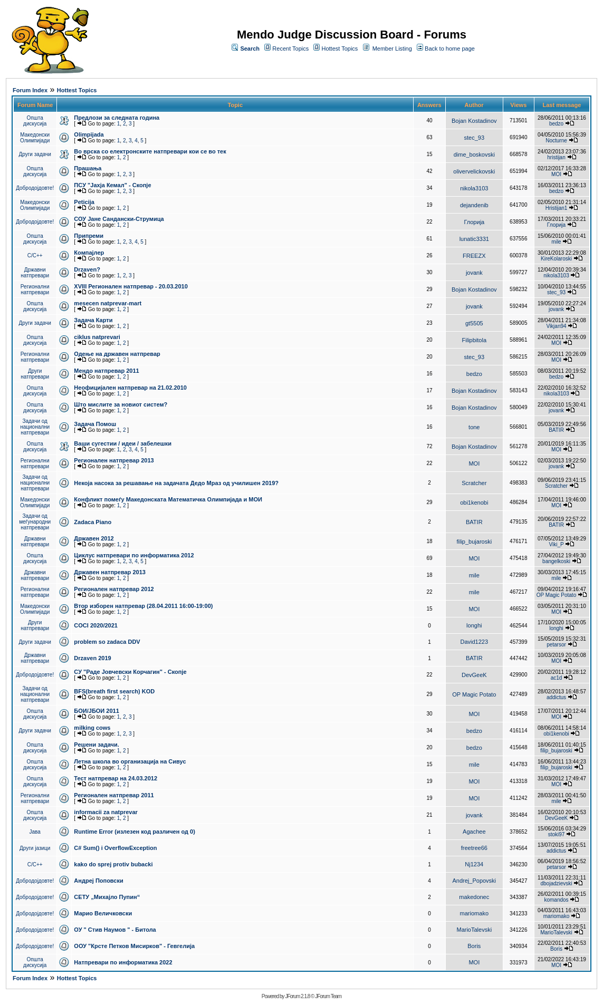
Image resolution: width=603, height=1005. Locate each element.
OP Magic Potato (556, 595)
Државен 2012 (93, 538)
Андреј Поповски (98, 880)
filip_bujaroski (474, 541)
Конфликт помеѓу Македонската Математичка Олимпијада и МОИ (168, 499)
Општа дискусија (34, 121)
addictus (556, 697)
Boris (474, 946)
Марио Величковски (103, 913)
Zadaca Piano (92, 522)
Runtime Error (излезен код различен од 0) (134, 831)
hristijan (556, 157)
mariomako (474, 913)
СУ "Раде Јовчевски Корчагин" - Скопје (130, 672)
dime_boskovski (474, 154)
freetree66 (474, 848)
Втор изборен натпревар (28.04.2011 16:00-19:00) (143, 606)
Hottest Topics (339, 48)
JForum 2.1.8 (297, 996)
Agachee (474, 831)
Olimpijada (88, 134)
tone (474, 427)
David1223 (475, 642)
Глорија (474, 222)
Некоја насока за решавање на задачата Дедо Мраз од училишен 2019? (176, 483)
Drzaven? (87, 269)
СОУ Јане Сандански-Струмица (119, 219)
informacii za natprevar (105, 812)
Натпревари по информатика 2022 (123, 962)
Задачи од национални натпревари (35, 427)
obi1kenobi (474, 502)
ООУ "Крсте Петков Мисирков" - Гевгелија (134, 946)
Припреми (88, 236)
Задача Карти (93, 320)
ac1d (556, 678)
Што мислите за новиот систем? (120, 404)
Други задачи (35, 154)
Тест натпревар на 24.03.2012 (115, 778)
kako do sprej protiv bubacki (113, 864)
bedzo (556, 124)
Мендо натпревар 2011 (106, 371)
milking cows (92, 727)
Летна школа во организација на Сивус (130, 761)
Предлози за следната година (116, 117)
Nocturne (556, 140)
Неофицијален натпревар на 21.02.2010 (130, 387)
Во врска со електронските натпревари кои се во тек (150, 151)
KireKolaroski (556, 259)
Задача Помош (95, 424)
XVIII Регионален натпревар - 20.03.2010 (130, 286)
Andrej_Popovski (474, 880)
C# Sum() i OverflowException (115, 848)
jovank (474, 272)
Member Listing (392, 48)
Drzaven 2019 (92, 658)
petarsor (556, 645)
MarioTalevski (474, 929)
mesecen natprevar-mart (107, 303)
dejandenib (474, 205)
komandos (556, 900)
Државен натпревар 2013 (110, 572)
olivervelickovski (474, 171)
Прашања (87, 168)
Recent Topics (290, 48)
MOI (556, 174)
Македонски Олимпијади (35, 137)
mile (556, 242)
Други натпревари (35, 374)
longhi (474, 625)
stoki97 (556, 834)
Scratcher (474, 483)
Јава (35, 832)
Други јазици (35, 848)
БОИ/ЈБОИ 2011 (96, 711)
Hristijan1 (556, 208)
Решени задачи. (96, 744)
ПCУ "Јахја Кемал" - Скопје (112, 185)
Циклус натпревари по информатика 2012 (134, 555)
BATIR (556, 430)
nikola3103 (474, 188)
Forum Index (30, 90)
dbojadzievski (556, 883)
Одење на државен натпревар (117, 354)
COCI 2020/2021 (96, 625)
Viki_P (556, 544)
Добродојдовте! (35, 188)
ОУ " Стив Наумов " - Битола (115, 929)
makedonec (474, 897)
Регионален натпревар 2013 (114, 460)
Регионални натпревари (35, 289)
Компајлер (89, 252)
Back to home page (450, 48)
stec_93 (474, 137)
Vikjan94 (556, 326)
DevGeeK (474, 675)
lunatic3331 (474, 239)
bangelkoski (556, 561)
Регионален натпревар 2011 (114, 795)
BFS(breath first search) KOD (114, 691)
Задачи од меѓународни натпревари (35, 521)
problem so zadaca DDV (107, 642)
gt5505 (474, 323)
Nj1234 (474, 864)
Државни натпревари (35, 272)
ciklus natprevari (97, 337)
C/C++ (35, 255)
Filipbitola (474, 340)
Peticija (84, 202)
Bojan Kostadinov (474, 121)
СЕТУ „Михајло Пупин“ (107, 897)
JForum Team (328, 996)
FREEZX (474, 256)
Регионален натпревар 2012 (114, 589)
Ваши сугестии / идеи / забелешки (122, 443)
